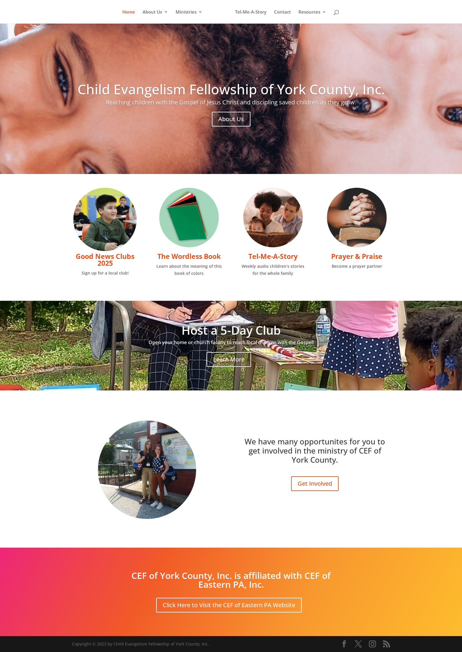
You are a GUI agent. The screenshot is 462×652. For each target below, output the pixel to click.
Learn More (229, 359)
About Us (154, 12)
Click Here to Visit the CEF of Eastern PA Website (229, 605)
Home (130, 12)
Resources (307, 12)
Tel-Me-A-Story (248, 12)
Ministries (188, 12)
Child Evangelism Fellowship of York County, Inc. (231, 89)
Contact (280, 12)
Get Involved (315, 483)
